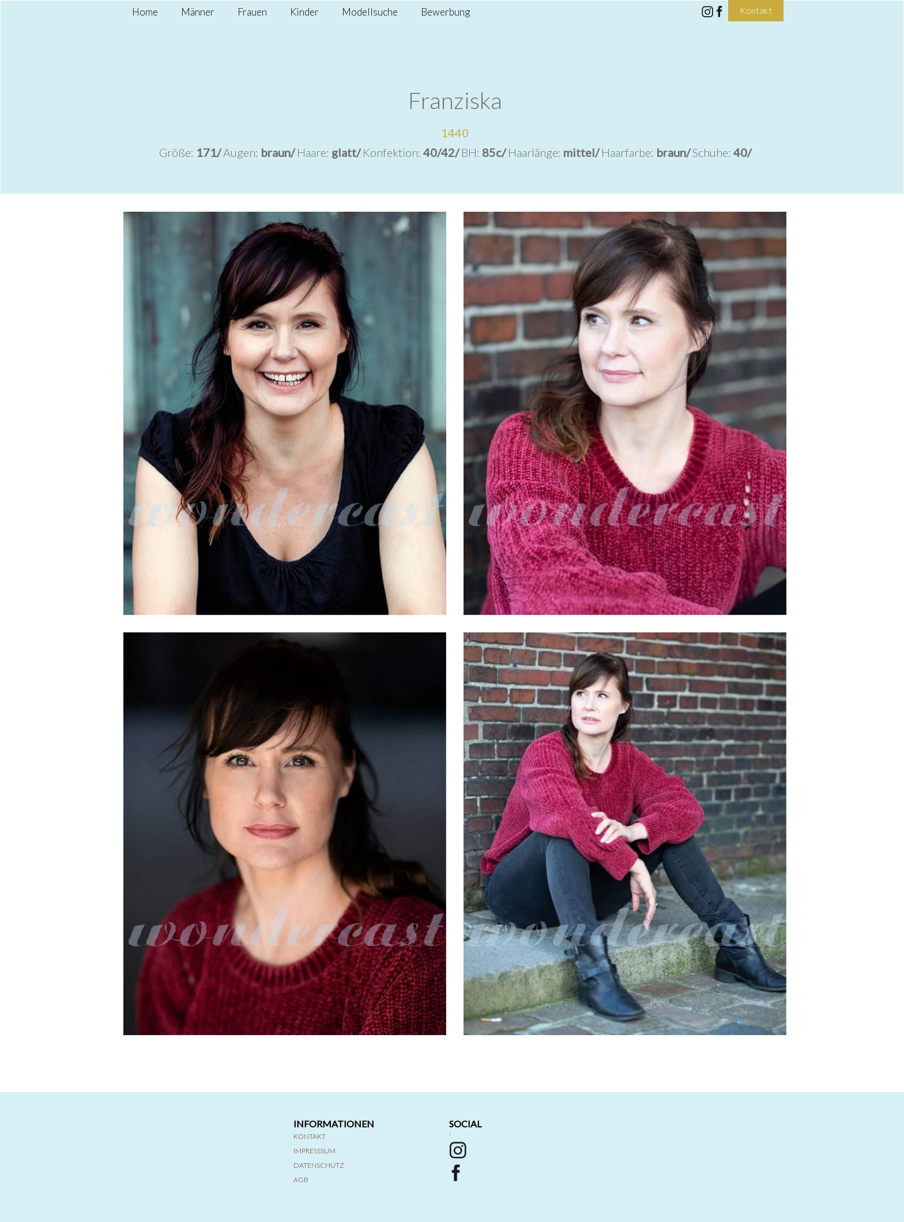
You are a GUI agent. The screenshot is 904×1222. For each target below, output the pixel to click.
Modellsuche (370, 12)
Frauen (252, 12)
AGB (300, 1179)
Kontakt (309, 1136)
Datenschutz (318, 1165)
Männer (197, 12)
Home (145, 12)
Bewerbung (445, 12)
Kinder (304, 12)
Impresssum (314, 1150)
